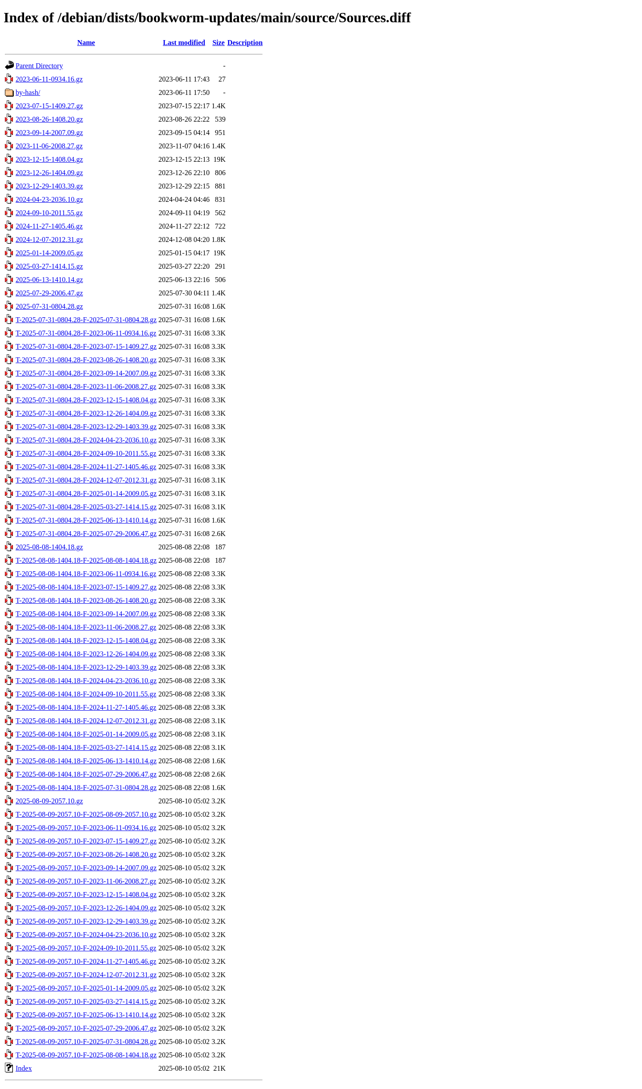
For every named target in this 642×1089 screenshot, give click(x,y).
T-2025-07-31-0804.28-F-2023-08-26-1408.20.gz (86, 360)
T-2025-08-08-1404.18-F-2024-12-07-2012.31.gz (86, 721)
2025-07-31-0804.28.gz (49, 306)
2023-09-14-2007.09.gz (49, 132)
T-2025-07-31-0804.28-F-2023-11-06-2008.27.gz (86, 386)
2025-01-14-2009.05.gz (49, 253)
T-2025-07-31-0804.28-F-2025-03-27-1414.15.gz (86, 507)
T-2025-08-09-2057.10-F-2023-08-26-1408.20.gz (86, 854)
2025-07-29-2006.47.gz (49, 293)
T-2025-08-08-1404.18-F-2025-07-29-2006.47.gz (86, 774)
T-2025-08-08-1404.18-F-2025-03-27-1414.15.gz (86, 747)
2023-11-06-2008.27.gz (49, 146)
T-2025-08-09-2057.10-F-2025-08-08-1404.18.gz (86, 1055)
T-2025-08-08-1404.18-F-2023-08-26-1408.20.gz (86, 600)
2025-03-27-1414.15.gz (49, 266)
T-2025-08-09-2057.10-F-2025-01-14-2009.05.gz (86, 988)
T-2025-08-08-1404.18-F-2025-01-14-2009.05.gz (86, 734)
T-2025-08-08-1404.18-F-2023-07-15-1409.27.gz (86, 587)
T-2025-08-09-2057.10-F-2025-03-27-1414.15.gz (86, 1001)
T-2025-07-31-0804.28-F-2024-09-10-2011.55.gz (86, 453)
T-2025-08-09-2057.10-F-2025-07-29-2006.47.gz (86, 1028)
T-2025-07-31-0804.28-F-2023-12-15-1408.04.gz (86, 400)
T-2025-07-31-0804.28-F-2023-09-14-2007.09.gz (86, 373)
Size (218, 42)
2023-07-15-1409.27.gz (49, 106)
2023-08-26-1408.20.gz (49, 119)
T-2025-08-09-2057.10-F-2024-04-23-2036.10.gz (86, 934)
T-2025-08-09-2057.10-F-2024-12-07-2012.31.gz (86, 974)
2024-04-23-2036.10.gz (49, 199)
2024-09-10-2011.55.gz (49, 213)
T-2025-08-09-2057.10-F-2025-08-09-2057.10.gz (86, 814)
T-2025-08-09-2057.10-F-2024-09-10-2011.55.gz (86, 948)
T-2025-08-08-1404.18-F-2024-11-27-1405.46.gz (86, 707)
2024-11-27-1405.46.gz (49, 226)
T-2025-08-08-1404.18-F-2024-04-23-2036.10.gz (86, 680)
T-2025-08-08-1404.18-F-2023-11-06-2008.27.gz (86, 627)
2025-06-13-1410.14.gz (49, 279)
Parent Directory (39, 66)
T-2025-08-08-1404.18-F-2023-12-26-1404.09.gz (86, 654)
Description (245, 42)
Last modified (184, 42)
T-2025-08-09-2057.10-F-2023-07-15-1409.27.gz (86, 841)
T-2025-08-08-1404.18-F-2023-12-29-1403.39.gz (86, 667)
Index (24, 1068)
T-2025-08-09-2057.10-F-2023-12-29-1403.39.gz (86, 921)
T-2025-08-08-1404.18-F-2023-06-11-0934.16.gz (86, 573)
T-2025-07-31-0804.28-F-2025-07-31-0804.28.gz (86, 319)
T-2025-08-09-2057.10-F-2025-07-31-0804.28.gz (86, 1041)
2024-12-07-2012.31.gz (49, 239)
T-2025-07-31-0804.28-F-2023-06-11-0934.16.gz (86, 333)
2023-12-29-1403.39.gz (49, 186)
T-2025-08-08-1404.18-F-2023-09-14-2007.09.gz (86, 614)
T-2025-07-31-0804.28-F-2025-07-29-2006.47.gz (86, 533)
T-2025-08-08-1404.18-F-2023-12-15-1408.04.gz (86, 640)
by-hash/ (28, 92)
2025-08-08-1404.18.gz (49, 547)
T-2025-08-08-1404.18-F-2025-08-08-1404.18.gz (86, 560)
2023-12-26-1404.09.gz (49, 172)
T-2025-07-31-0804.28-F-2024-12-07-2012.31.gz (86, 480)
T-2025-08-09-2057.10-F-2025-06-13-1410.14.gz (86, 1015)
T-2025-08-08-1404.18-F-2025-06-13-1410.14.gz (86, 761)
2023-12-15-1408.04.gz (49, 159)
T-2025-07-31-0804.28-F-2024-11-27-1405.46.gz (86, 467)
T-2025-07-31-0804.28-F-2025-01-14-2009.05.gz (86, 493)
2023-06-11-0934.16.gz (49, 79)
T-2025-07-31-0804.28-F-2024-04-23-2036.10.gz (86, 440)
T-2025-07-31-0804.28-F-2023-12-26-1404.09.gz (86, 413)
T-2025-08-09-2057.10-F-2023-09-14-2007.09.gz (86, 868)
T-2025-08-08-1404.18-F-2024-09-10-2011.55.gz (86, 694)
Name (86, 42)
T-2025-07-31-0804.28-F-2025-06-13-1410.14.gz (86, 520)
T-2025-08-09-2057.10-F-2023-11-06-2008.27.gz (86, 881)
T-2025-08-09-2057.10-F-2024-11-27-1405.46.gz (86, 961)
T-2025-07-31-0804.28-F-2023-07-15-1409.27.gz (86, 346)
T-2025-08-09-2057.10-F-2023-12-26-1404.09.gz (86, 908)
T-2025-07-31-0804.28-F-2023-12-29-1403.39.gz (86, 426)
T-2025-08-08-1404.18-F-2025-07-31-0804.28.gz (86, 787)
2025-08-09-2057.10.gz (49, 801)
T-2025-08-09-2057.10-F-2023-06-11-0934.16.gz (86, 827)
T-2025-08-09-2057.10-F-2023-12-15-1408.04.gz (86, 894)
